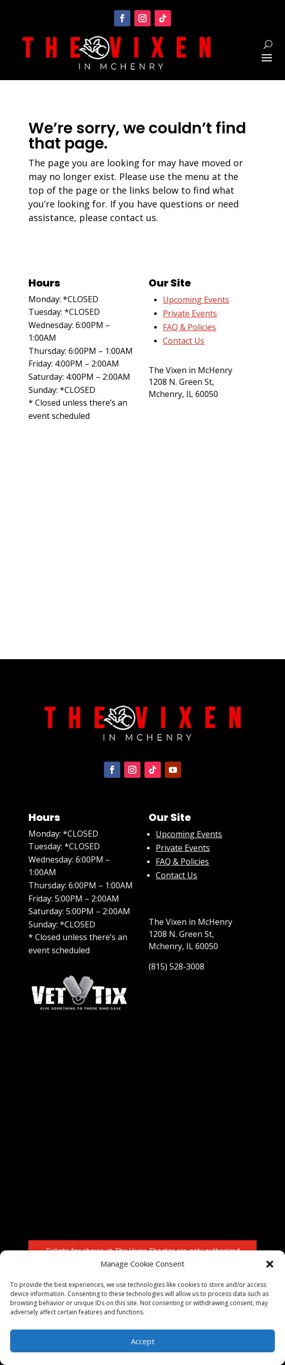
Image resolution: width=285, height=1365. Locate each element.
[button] (270, 1264)
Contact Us (176, 875)
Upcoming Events (189, 834)
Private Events (190, 313)
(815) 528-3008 (176, 414)
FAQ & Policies (189, 327)
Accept (143, 1341)
